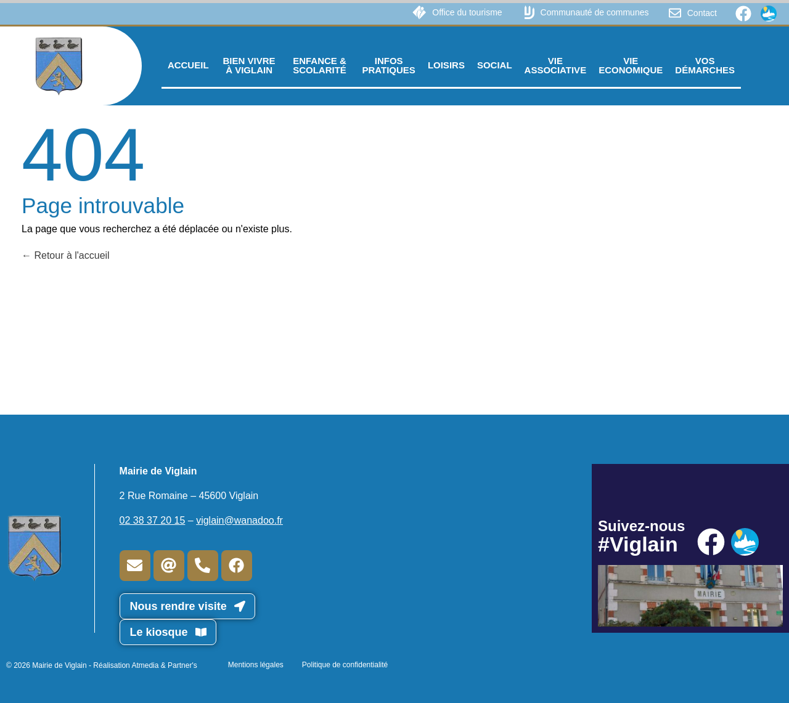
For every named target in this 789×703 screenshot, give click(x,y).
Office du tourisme (467, 12)
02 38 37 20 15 (153, 520)
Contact (702, 13)
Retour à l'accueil (66, 255)
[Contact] (675, 13)
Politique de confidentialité (345, 664)
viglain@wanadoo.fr (239, 520)
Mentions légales (256, 664)
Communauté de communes (595, 12)
